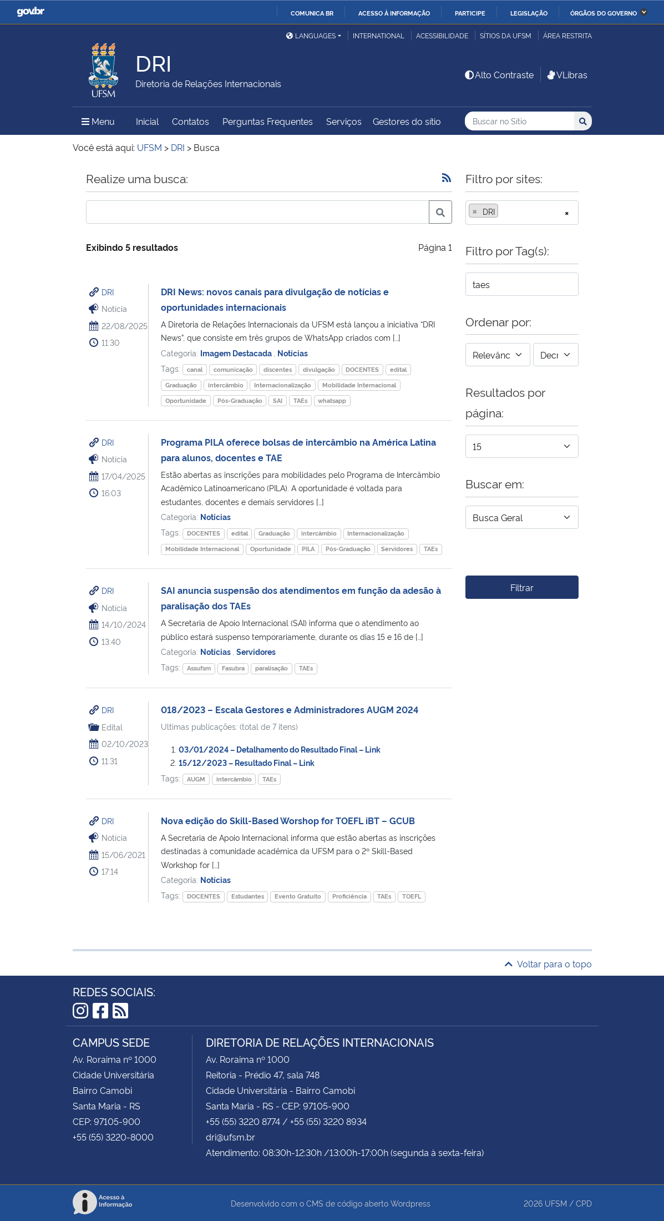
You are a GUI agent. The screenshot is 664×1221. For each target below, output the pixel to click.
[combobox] (522, 212)
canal (194, 369)
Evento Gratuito (298, 896)
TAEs (300, 400)
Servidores (397, 548)
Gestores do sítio (407, 121)
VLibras (566, 74)
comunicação (233, 369)
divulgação (319, 369)
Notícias (292, 352)
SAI (277, 400)
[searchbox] (504, 211)
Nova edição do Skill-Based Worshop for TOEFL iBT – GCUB (288, 820)
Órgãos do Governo (603, 12)
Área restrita (567, 35)
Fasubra (233, 668)
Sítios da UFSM (505, 35)
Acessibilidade (442, 35)
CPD (584, 1203)
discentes (277, 369)
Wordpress (410, 1203)
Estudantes (247, 896)
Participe (470, 12)
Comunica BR (312, 12)
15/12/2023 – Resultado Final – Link (247, 762)
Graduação (181, 385)
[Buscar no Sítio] (519, 121)
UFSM (556, 1203)
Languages (311, 35)
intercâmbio (226, 385)
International (378, 35)
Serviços (344, 121)
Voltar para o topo (548, 963)
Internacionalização (282, 385)
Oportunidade (185, 400)
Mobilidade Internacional (359, 385)
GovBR (30, 12)
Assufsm (199, 668)
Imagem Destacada (236, 352)
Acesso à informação (394, 12)
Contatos (190, 121)
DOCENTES (362, 369)
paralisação (271, 668)
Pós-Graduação (239, 400)
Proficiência (349, 896)
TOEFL (411, 896)
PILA (308, 548)
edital (398, 369)
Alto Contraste (499, 74)
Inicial (147, 121)
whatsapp (332, 400)
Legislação (529, 12)
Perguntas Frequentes (267, 121)
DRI (108, 291)
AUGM (196, 779)
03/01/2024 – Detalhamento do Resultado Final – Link (280, 749)
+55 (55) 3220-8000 (113, 1137)
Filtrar (522, 587)
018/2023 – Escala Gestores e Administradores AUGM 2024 (289, 709)
